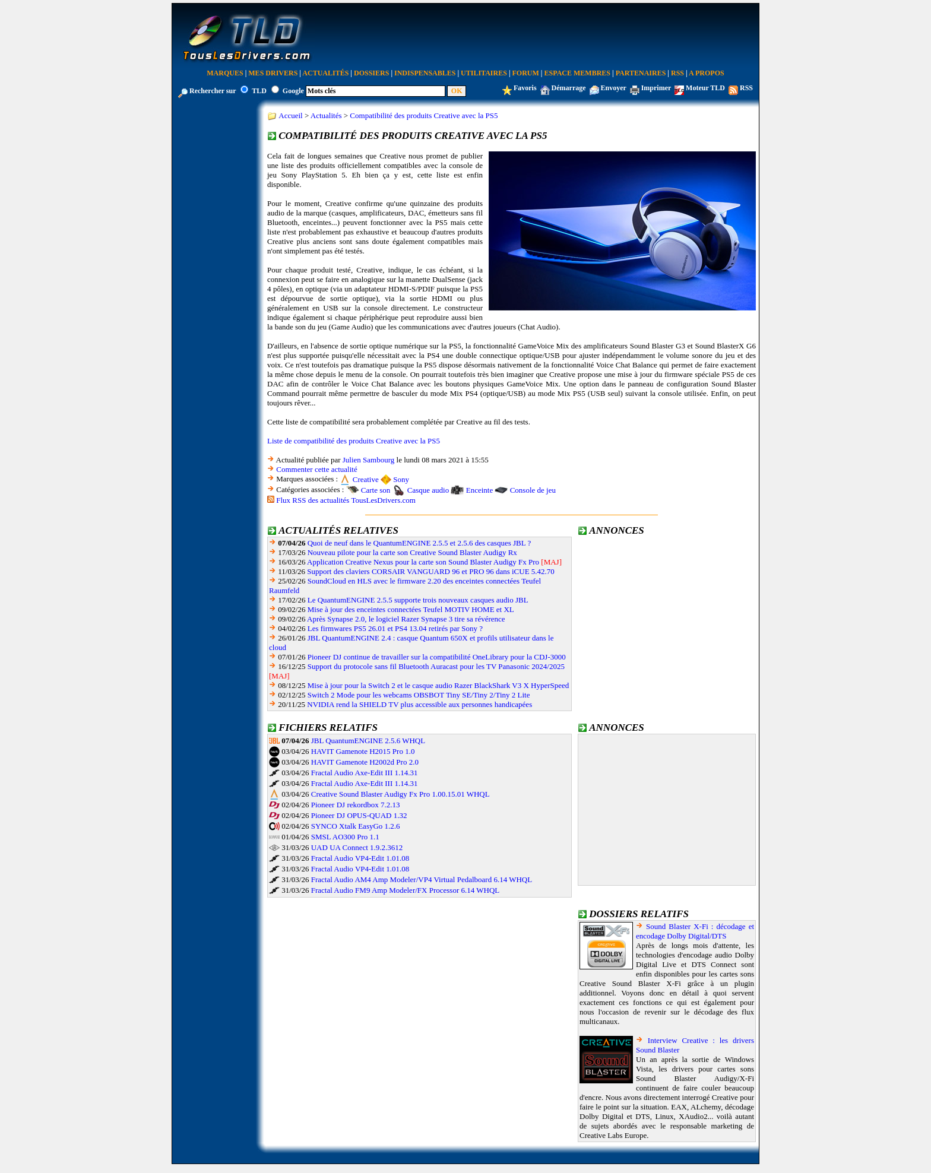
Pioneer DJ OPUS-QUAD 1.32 (359, 815)
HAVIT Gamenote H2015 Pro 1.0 (363, 751)
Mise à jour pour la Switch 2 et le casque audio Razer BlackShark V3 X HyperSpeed (438, 685)
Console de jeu (533, 490)
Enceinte (479, 490)
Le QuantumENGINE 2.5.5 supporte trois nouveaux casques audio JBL (418, 599)
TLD (259, 91)
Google (293, 91)
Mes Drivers (272, 73)
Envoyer (613, 88)
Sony (401, 479)
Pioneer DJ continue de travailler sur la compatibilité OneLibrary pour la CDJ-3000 (437, 656)
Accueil (290, 115)
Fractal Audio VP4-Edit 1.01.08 (360, 858)
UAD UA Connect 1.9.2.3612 (357, 847)
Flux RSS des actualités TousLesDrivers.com (346, 500)
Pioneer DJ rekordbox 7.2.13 (355, 804)
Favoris (525, 88)
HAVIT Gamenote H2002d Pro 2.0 (365, 761)
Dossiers (371, 73)
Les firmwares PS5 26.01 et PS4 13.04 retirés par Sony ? (395, 628)
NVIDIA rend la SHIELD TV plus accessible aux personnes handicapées (419, 704)
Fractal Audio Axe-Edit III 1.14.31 (364, 772)
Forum (525, 73)
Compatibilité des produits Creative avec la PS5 (424, 115)
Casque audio (428, 490)
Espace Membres (577, 73)
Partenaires (641, 73)
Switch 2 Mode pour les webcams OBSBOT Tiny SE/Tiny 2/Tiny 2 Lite (419, 694)
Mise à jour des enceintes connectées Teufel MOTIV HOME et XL (411, 609)
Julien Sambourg (369, 459)
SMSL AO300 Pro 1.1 (345, 836)
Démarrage (569, 88)
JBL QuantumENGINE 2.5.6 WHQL (368, 740)
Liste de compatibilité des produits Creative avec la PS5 (353, 440)
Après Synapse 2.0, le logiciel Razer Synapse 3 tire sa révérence (406, 618)
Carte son (375, 490)
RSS (677, 73)
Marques (225, 73)
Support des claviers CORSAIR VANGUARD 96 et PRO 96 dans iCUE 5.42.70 (431, 571)
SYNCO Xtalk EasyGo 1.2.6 (355, 826)
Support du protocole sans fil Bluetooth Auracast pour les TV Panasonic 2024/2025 (436, 666)
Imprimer (656, 88)
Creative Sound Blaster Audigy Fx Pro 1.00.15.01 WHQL (400, 794)
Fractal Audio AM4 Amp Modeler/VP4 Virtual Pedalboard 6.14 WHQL (421, 879)
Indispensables (424, 73)
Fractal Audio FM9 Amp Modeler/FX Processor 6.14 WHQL (405, 890)
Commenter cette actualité (316, 469)
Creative (366, 479)
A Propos (706, 73)
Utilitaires (484, 73)
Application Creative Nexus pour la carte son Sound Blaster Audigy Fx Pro (423, 561)
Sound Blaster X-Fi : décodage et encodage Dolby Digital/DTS (695, 931)
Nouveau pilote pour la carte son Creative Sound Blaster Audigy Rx (412, 552)
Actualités (325, 73)
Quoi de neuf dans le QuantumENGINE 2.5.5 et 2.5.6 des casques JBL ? (419, 542)
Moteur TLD (705, 88)
